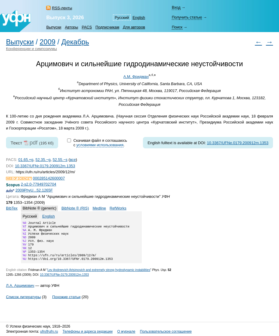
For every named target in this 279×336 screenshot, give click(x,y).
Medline (99, 208)
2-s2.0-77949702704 (38, 184)
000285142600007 (49, 178)
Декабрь (75, 42)
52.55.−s (60, 159)
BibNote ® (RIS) (75, 208)
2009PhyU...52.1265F (34, 190)
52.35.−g (42, 159)
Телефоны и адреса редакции (88, 331)
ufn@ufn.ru (49, 331)
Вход (176, 7)
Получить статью (187, 17)
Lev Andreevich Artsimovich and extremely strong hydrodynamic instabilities (98, 276)
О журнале (126, 331)
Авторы (71, 27)
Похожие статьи (66, 303)
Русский (122, 17)
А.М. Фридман (136, 76)
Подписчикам (107, 27)
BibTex (11, 208)
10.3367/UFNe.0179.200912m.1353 (237, 143)
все (73, 159)
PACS (87, 27)
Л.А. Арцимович (20, 292)
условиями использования (99, 145)
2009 (47, 42)
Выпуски (53, 27)
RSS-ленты (62, 8)
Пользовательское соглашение (166, 331)
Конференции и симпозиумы (31, 48)
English (138, 17)
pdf (33, 142)
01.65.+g (25, 159)
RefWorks (118, 208)
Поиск (177, 27)
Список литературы (23, 303)
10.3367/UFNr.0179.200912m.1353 (45, 166)
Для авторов (134, 27)
